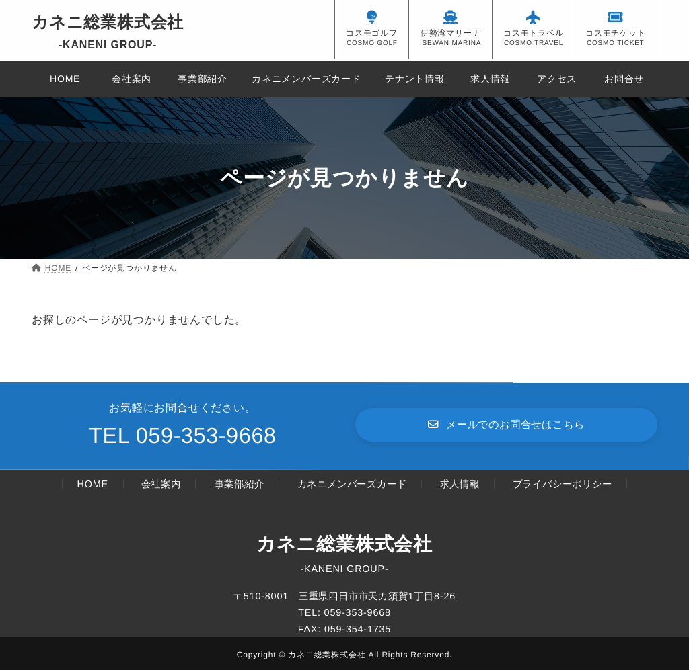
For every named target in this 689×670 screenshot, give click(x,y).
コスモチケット (615, 33)
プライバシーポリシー (562, 483)
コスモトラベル (533, 33)
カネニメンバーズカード (351, 483)
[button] (506, 424)
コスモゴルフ (372, 33)
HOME (92, 483)
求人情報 (459, 483)
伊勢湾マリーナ (450, 33)
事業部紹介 (239, 483)
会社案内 (161, 483)
